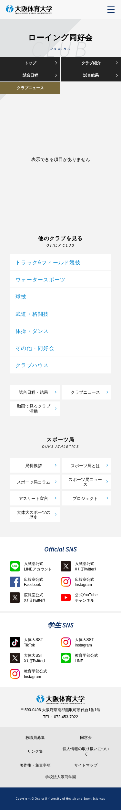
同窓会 (86, 737)
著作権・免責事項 (35, 765)
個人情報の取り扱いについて (86, 751)
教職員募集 (35, 737)
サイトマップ (85, 765)
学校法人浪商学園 (60, 776)
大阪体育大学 (43, 13)
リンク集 (35, 751)
